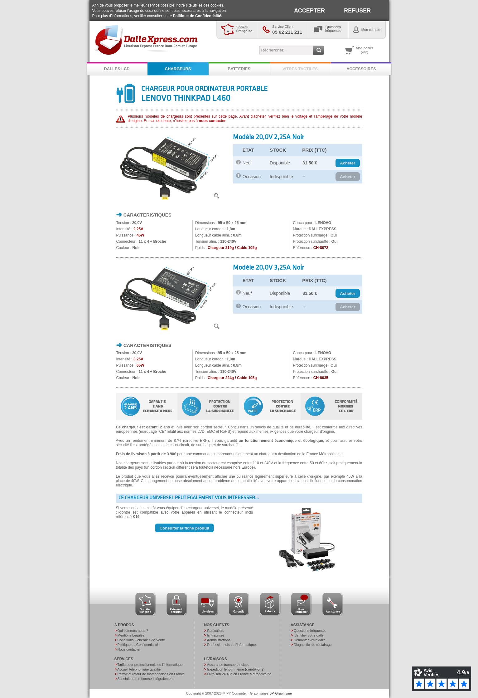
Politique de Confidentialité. (197, 16)
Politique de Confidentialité (138, 645)
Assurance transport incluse (228, 664)
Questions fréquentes (310, 630)
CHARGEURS (178, 68)
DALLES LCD (116, 68)
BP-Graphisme (280, 693)
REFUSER (357, 10)
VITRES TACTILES (300, 68)
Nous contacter (129, 649)
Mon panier (364, 50)
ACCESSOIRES (361, 68)
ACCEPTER (309, 10)
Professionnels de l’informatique (231, 645)
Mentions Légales (131, 635)
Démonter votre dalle (310, 640)
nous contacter (212, 121)
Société (244, 29)
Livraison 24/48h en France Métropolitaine (239, 674)
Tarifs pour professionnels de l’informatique (149, 664)
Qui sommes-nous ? (133, 630)
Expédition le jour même (235, 669)
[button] (348, 163)
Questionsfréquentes (333, 28)
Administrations (218, 640)
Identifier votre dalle (309, 635)
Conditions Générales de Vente (141, 640)
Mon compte (370, 30)
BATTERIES (239, 68)
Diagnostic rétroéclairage (313, 645)
